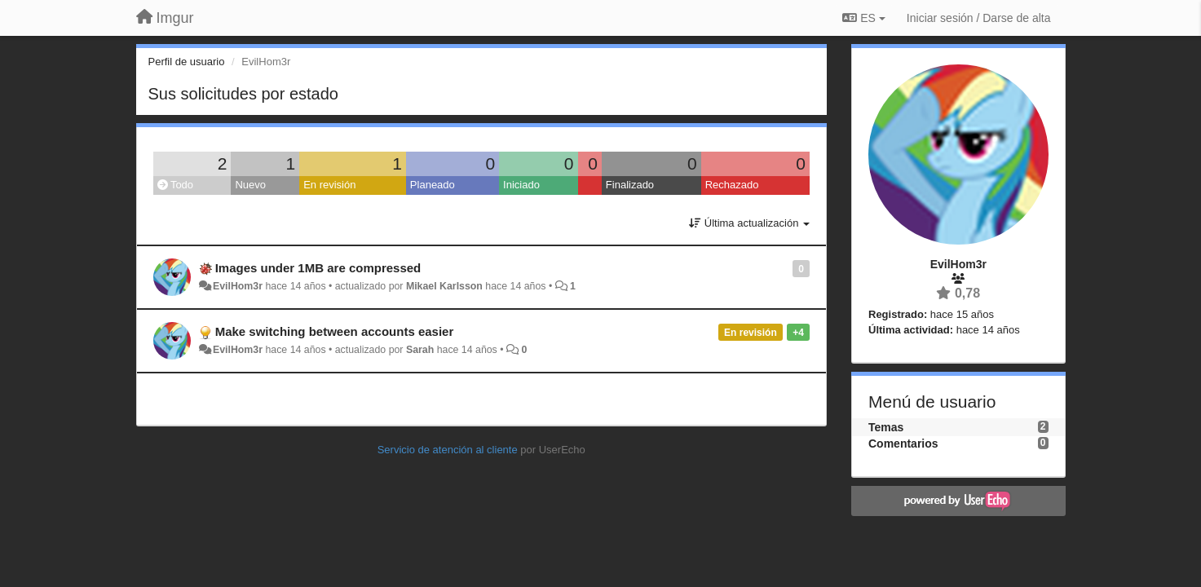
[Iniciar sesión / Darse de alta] (978, 18)
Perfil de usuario (186, 61)
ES (863, 17)
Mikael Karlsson (444, 286)
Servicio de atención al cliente (449, 450)
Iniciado (521, 185)
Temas (885, 427)
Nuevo (250, 185)
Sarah (420, 349)
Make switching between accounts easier (334, 331)
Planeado (432, 185)
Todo (175, 185)
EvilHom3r (238, 286)
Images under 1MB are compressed (318, 268)
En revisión (329, 185)
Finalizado (630, 185)
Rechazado (732, 185)
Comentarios (903, 443)
